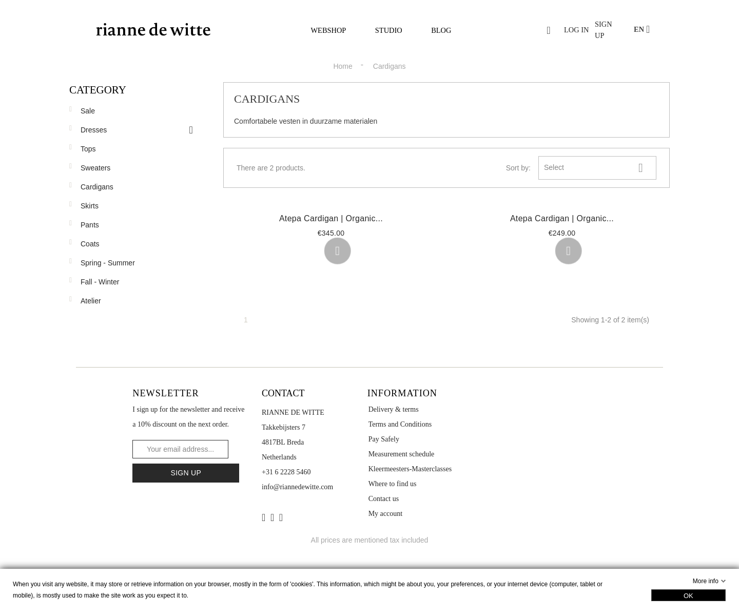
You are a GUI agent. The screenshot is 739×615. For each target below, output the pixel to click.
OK (688, 596)
